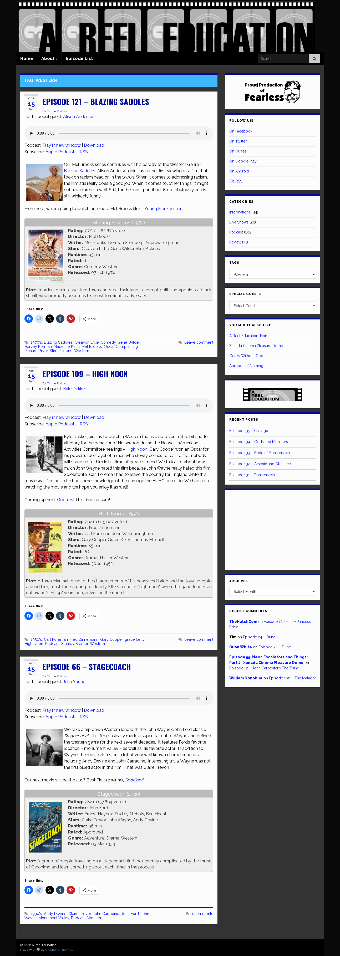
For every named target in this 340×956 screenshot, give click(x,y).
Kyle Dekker (74, 388)
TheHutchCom (243, 621)
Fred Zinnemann (84, 639)
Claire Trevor (79, 913)
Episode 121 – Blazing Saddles (95, 102)
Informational (240, 212)
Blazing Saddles (79, 170)
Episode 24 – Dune (259, 637)
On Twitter (238, 141)
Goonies (65, 499)
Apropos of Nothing (246, 366)
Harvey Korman (38, 346)
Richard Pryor (36, 350)
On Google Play (243, 161)
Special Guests (245, 294)
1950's (36, 639)
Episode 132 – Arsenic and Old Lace (260, 464)
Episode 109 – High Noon (85, 374)
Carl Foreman (56, 639)
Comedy (108, 342)
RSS (84, 151)
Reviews (236, 242)
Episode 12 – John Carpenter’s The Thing (264, 668)
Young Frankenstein (163, 208)
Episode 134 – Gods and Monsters (258, 442)
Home (26, 58)
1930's (36, 913)
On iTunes (237, 151)
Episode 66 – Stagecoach (86, 667)
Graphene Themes (58, 950)
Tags (234, 263)
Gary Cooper (111, 639)
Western (81, 350)
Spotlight (133, 779)
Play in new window (62, 145)
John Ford (130, 913)
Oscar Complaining (121, 346)
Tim (50, 111)
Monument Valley (54, 918)
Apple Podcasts (61, 151)
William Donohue (245, 678)
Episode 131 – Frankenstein (252, 475)
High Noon (136, 449)
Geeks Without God (246, 356)
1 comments (202, 913)
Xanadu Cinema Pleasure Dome (256, 346)
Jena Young (74, 681)
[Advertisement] (273, 529)
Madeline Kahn (67, 346)
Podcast (62, 111)
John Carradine (106, 913)
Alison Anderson (79, 116)
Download (94, 145)
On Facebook (240, 131)
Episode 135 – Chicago (248, 431)
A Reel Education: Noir (248, 336)
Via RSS (235, 181)
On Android (239, 171)
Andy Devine (55, 913)
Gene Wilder (129, 342)
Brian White (240, 647)
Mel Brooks (92, 346)
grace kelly (134, 639)
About (49, 58)
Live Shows (238, 222)
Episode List (79, 58)
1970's (36, 342)
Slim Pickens (61, 350)
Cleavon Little (87, 342)
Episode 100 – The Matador (292, 678)
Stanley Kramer (74, 643)
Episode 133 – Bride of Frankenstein (259, 453)
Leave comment (198, 342)
